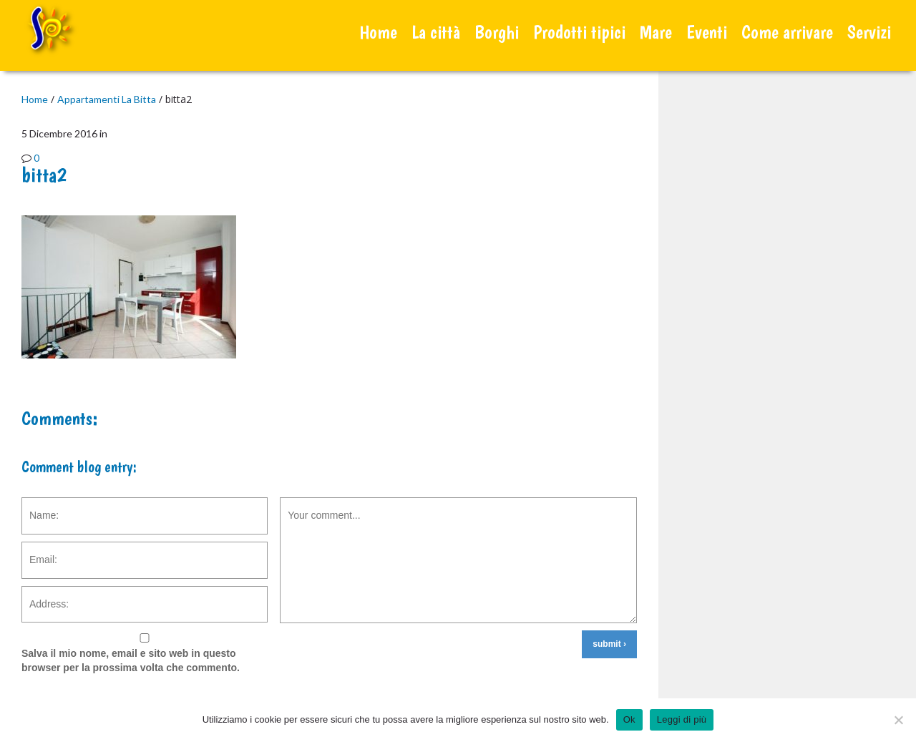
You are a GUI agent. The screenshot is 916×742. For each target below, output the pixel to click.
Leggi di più (682, 719)
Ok (629, 719)
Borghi (496, 32)
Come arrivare (787, 32)
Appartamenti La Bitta (106, 99)
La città (435, 32)
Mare (656, 32)
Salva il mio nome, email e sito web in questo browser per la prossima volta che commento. (130, 660)
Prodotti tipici (579, 32)
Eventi (706, 32)
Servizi (869, 32)
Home (378, 32)
